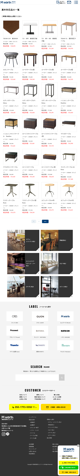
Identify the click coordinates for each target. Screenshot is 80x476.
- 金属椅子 (31, 425)
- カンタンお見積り (57, 449)
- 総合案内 (54, 446)
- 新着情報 (31, 446)
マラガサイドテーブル (10, 167)
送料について (40, 395)
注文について (23, 395)
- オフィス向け (50, 435)
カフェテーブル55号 (67, 200)
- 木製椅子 (31, 422)
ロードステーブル (28, 167)
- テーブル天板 (32, 435)
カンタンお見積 (57, 397)
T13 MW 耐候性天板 (29, 39)
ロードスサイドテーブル (30, 134)
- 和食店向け (50, 425)
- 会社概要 (31, 444)
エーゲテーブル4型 (67, 70)
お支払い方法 (23, 399)
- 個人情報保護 (56, 451)
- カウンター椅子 (33, 427)
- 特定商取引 (31, 453)
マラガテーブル (66, 134)
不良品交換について (40, 399)
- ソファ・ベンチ (33, 430)
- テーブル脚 (32, 438)
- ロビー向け (50, 430)
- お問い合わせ (32, 451)
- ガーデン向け (50, 432)
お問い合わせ (57, 399)
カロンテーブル (8, 70)
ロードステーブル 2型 (48, 167)
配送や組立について (40, 397)
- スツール (31, 433)
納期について (23, 397)
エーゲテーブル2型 (28, 70)
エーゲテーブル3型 (48, 70)
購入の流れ (57, 395)
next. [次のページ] (45, 221)
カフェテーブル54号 (48, 200)
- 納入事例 (49, 438)
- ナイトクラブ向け (52, 427)
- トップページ (32, 417)
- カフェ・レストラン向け (53, 422)
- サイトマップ (32, 449)
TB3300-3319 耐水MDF (10, 39)
